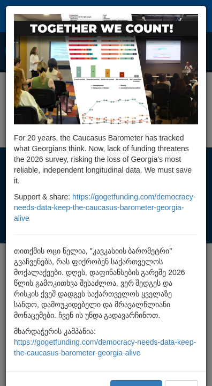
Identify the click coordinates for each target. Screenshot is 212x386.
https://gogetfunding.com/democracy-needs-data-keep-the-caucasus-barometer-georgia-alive (104, 207)
